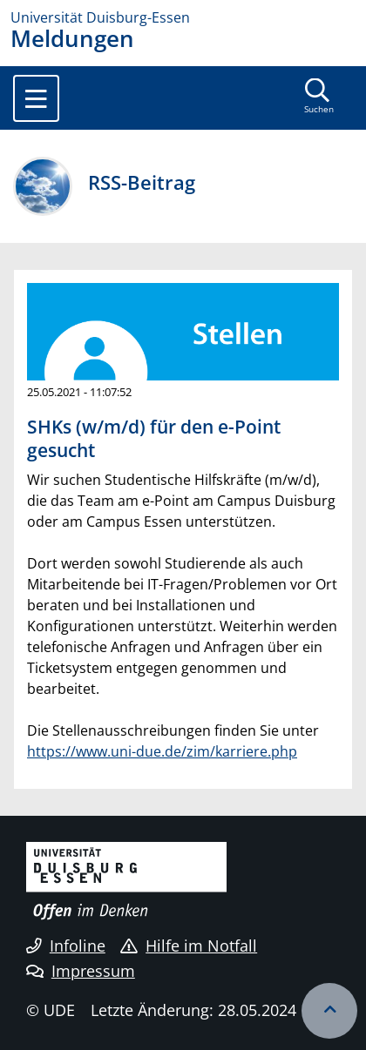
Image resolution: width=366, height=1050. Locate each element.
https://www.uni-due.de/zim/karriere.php (162, 751)
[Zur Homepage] (183, 17)
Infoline (65, 945)
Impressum (80, 970)
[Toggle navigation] (36, 98)
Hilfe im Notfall (188, 945)
